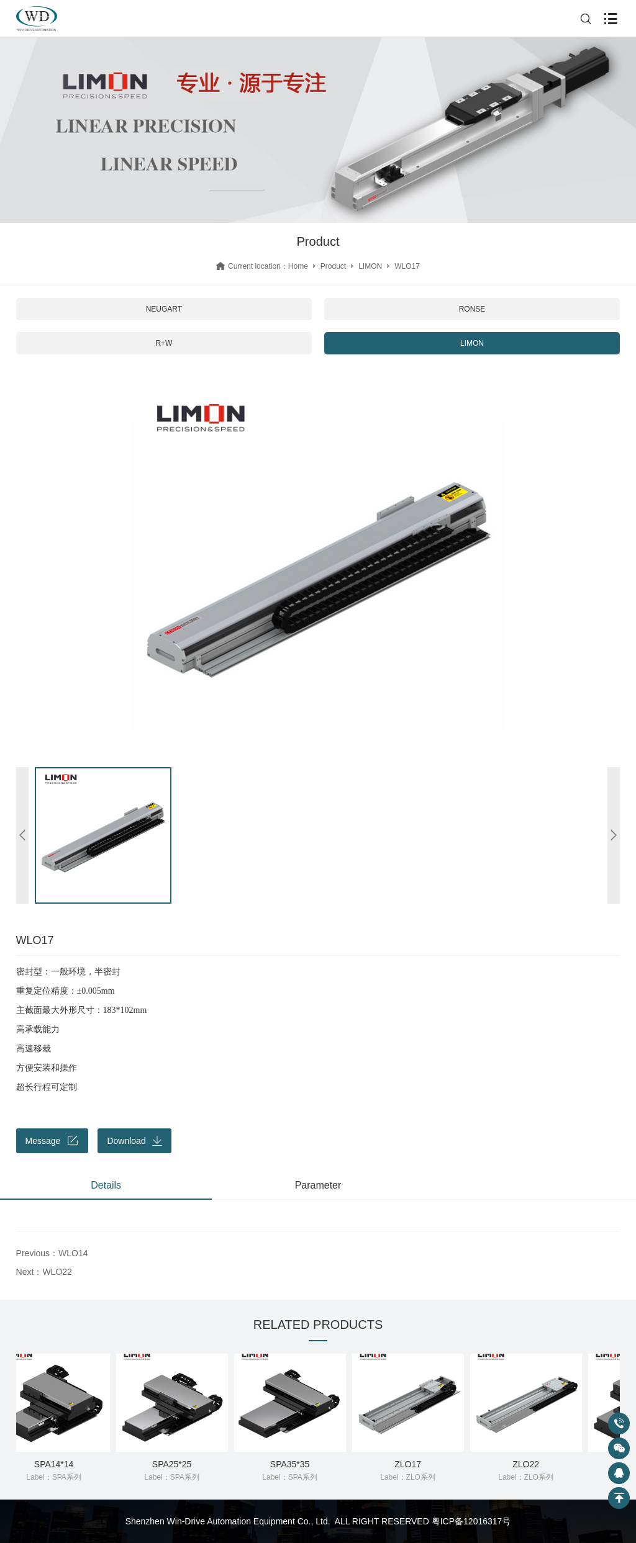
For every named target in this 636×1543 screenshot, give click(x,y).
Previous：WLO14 (52, 1253)
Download (134, 1140)
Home (298, 266)
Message (52, 1140)
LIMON (370, 266)
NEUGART (164, 309)
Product (333, 266)
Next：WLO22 (44, 1272)
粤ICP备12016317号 (471, 1521)
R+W (163, 343)
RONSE (472, 309)
